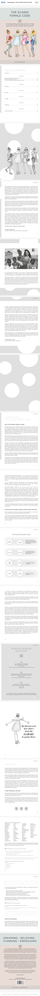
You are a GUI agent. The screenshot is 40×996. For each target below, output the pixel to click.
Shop (36, 2)
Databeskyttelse (15, 994)
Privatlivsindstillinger (33, 994)
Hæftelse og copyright (6, 994)
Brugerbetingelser (24, 994)
